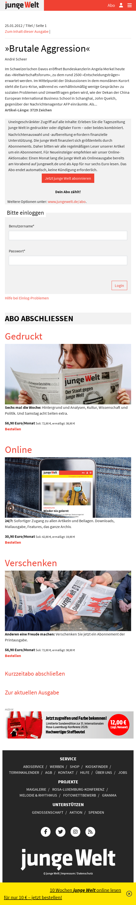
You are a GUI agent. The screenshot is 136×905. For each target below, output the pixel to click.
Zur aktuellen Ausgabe (32, 692)
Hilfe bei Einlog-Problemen (27, 297)
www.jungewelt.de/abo (67, 201)
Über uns (103, 772)
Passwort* (17, 250)
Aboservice (33, 766)
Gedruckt (23, 336)
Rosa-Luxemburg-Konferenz (78, 789)
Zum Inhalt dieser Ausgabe (27, 31)
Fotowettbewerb (79, 795)
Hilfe (84, 772)
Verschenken (31, 563)
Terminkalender (24, 772)
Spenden (96, 812)
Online (18, 449)
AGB (48, 772)
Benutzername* (21, 225)
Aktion (76, 812)
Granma (109, 795)
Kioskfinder (96, 766)
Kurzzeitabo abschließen (35, 673)
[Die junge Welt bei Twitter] (60, 831)
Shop (74, 766)
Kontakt (66, 772)
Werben (57, 766)
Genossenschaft (47, 812)
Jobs (122, 772)
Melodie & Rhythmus (38, 795)
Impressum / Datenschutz (77, 873)
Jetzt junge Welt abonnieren (68, 178)
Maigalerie (36, 789)
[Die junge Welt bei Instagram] (75, 831)
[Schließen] (129, 893)
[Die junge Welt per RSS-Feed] (90, 831)
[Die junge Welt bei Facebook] (46, 831)
